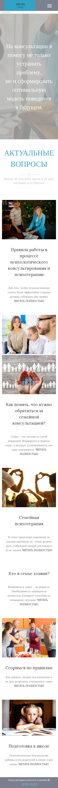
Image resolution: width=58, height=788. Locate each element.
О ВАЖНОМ (5, 12)
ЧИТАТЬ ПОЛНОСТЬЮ (29, 301)
